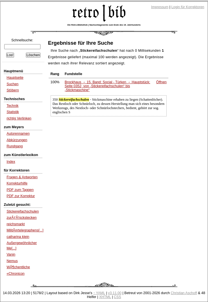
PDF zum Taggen (19, 190)
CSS (117, 297)
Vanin (10, 254)
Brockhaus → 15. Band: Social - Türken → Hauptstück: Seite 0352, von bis (107, 86)
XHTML (105, 297)
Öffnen (161, 82)
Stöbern (12, 90)
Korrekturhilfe (16, 183)
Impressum (160, 7)
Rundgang (14, 146)
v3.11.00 (114, 293)
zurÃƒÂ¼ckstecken (21, 218)
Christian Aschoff (184, 293)
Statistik (12, 112)
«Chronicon (15, 274)
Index (10, 162)
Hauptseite (14, 78)
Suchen (12, 84)
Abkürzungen (16, 140)
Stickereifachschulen (22, 211)
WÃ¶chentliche (18, 267)
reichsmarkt (15, 224)
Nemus (12, 261)
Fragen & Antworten (21, 177)
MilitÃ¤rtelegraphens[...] (24, 230)
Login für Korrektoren (187, 7)
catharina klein (17, 237)
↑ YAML (99, 293)
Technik (12, 106)
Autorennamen (18, 134)
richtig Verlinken (18, 118)
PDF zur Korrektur (20, 196)
